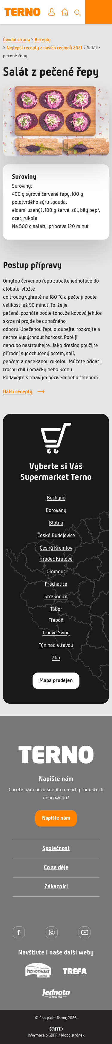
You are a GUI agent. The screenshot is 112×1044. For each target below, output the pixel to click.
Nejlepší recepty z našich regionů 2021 (44, 48)
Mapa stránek (73, 1035)
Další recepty (18, 392)
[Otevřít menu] (98, 12)
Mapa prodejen (56, 681)
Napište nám (56, 818)
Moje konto (56, 12)
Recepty (42, 40)
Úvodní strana (16, 40)
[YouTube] (86, 932)
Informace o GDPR (43, 1035)
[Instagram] (53, 932)
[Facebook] (20, 932)
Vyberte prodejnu (69, 12)
